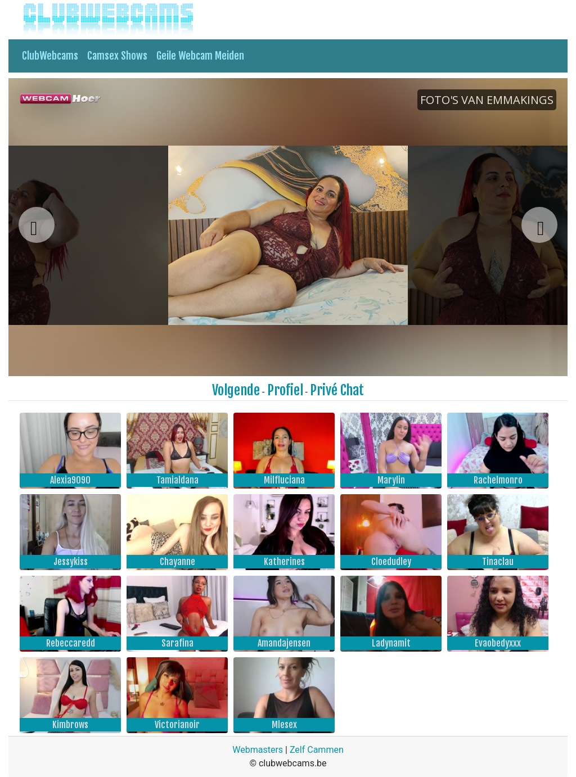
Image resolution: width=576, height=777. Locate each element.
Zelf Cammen (317, 749)
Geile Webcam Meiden (200, 55)
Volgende (236, 390)
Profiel (285, 390)
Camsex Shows (117, 55)
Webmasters (257, 749)
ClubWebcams (50, 55)
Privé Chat (337, 390)
